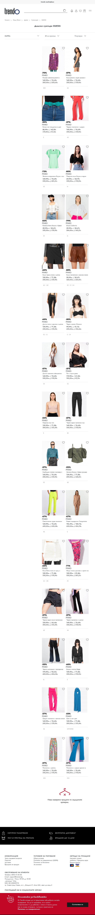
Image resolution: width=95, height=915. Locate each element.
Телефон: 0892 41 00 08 (13, 875)
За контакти (38, 864)
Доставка (8, 862)
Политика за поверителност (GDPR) (46, 860)
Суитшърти (34, 20)
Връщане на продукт (12, 864)
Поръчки (8, 860)
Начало (7, 20)
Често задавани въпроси (13, 858)
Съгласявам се (77, 904)
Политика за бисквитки (41, 862)
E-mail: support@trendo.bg (13, 877)
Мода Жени (17, 20)
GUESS (44, 20)
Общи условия (39, 858)
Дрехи (26, 20)
